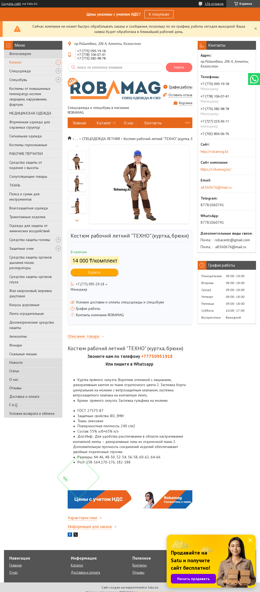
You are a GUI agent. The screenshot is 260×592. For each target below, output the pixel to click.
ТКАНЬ (14, 185)
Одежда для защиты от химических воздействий (29, 228)
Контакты (153, 123)
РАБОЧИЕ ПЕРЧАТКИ (26, 153)
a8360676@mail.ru (216, 187)
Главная (79, 123)
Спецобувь (18, 79)
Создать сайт (11, 4)
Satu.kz (153, 587)
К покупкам (159, 14)
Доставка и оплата (24, 396)
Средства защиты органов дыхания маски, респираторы (30, 262)
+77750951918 (157, 356)
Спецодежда (20, 71)
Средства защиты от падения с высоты (25, 165)
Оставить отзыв (180, 95)
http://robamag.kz (214, 151)
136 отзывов (214, 4)
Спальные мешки (23, 354)
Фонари (15, 345)
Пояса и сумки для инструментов (24, 197)
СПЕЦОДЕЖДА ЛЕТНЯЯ (101, 138)
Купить (94, 272)
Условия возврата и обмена (31, 413)
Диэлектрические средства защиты (31, 325)
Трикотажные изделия (27, 216)
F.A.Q (13, 405)
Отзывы (15, 388)
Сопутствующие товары (28, 176)
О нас (13, 379)
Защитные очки (21, 248)
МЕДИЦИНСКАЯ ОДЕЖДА (30, 113)
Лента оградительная (26, 313)
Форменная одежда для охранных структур (29, 125)
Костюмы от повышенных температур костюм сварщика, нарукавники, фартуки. (29, 96)
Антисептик (18, 336)
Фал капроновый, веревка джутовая (30, 293)
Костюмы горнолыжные (28, 144)
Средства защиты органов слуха (30, 279)
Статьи (14, 371)
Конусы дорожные (24, 304)
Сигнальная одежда (25, 136)
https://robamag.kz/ (216, 169)
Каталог (15, 62)
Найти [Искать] (179, 67)
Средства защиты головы (29, 239)
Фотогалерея (20, 53)
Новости (16, 362)
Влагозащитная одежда (28, 208)
